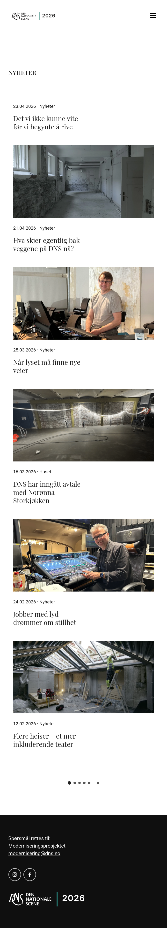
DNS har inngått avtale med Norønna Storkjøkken (47, 492)
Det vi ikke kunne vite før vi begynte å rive (45, 122)
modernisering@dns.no (34, 853)
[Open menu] (153, 15)
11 (98, 783)
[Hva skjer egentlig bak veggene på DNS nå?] (83, 181)
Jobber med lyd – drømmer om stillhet (44, 618)
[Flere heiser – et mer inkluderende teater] (83, 677)
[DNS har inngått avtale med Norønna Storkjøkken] (83, 425)
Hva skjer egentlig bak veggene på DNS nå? (46, 244)
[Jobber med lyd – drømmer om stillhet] (83, 555)
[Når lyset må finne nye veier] (83, 303)
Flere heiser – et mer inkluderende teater (44, 740)
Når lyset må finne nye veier (46, 366)
